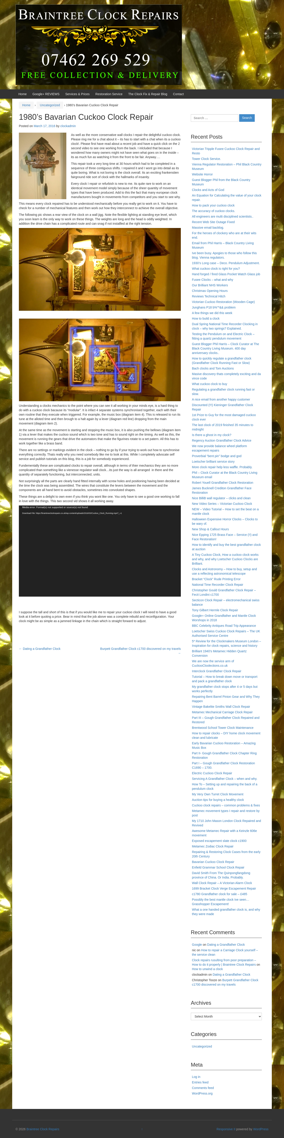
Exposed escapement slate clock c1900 (219, 841)
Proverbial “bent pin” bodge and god (216, 456)
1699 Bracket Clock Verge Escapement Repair (224, 888)
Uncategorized (50, 105)
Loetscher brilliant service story (213, 461)
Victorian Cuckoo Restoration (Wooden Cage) (223, 302)
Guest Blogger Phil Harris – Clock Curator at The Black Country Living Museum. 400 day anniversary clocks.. (225, 348)
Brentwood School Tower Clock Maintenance (223, 727)
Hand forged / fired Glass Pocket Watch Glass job (226, 274)
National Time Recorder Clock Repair (217, 584)
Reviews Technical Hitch (208, 296)
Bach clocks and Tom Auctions (213, 368)
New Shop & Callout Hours (210, 529)
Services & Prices (77, 94)
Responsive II (226, 1129)
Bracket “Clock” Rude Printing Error (216, 579)
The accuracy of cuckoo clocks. (213, 211)
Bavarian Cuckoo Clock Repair (213, 862)
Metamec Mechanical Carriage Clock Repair (222, 712)
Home (22, 94)
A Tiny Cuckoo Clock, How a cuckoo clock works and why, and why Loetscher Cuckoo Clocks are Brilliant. (225, 559)
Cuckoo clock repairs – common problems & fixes (226, 805)
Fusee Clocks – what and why (212, 279)
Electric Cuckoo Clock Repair (212, 773)
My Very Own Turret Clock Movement (217, 794)
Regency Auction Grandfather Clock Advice (221, 440)
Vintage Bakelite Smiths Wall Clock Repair (221, 706)
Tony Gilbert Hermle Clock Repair (215, 610)
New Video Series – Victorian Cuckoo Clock (222, 503)
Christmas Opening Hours (210, 291)
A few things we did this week (212, 313)
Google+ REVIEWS (45, 94)
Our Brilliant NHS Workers (210, 285)
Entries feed (200, 1082)
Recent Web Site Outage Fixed (213, 222)
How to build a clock (206, 318)
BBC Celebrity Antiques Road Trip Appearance (224, 625)
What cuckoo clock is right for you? (216, 268)
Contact (178, 94)
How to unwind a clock (207, 969)
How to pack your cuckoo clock (213, 205)
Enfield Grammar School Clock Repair (218, 867)
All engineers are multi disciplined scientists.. (222, 216)
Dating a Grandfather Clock (40, 649)
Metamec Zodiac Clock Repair (213, 846)
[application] (100, 551)
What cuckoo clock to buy (209, 384)
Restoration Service (108, 94)
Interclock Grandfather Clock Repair (216, 671)
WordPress (260, 1129)
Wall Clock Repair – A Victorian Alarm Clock (222, 883)
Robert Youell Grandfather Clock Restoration (222, 482)
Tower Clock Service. (206, 159)
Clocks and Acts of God (208, 190)
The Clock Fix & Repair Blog (147, 94)
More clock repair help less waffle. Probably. (222, 467)
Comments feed (203, 1088)
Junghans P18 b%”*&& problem (214, 307)
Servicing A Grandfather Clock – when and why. (224, 778)
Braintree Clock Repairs (42, 1129)
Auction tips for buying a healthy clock (218, 800)
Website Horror (202, 174)
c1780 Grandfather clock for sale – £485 (219, 894)
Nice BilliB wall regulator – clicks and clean (221, 498)
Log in (196, 1077)
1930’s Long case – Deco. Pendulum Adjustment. (226, 263)
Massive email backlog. (208, 227)
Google (197, 944)
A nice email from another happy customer (221, 399)
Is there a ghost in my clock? (211, 435)
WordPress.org (202, 1093)
